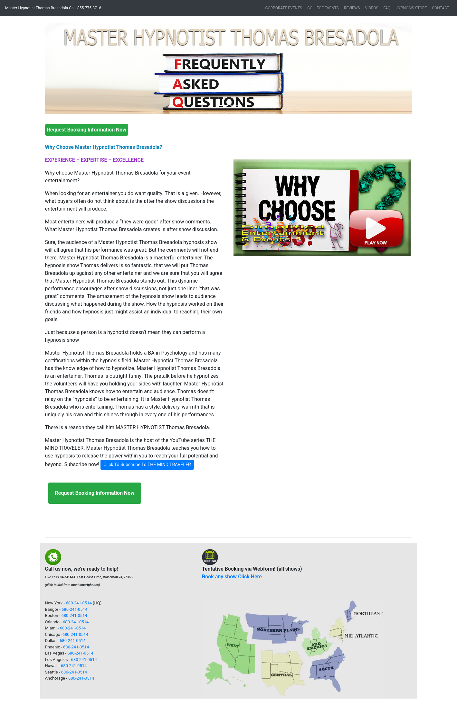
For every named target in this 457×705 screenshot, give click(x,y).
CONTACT (440, 8)
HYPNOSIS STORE (411, 8)
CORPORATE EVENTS (283, 8)
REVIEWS (352, 8)
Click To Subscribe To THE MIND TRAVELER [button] (147, 464)
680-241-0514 (79, 603)
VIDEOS (371, 8)
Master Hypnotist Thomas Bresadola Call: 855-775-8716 (53, 8)
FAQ (387, 8)
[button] (72, 68)
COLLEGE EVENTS (323, 8)
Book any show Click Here (232, 577)
